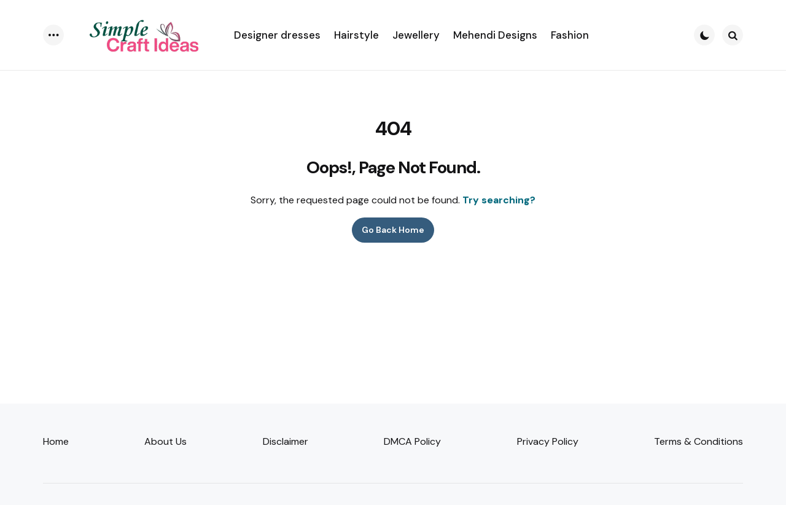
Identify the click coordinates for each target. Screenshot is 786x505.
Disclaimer (285, 441)
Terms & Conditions (698, 441)
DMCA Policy (412, 441)
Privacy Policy (547, 441)
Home (56, 441)
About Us (165, 441)
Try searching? (498, 200)
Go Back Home (393, 229)
